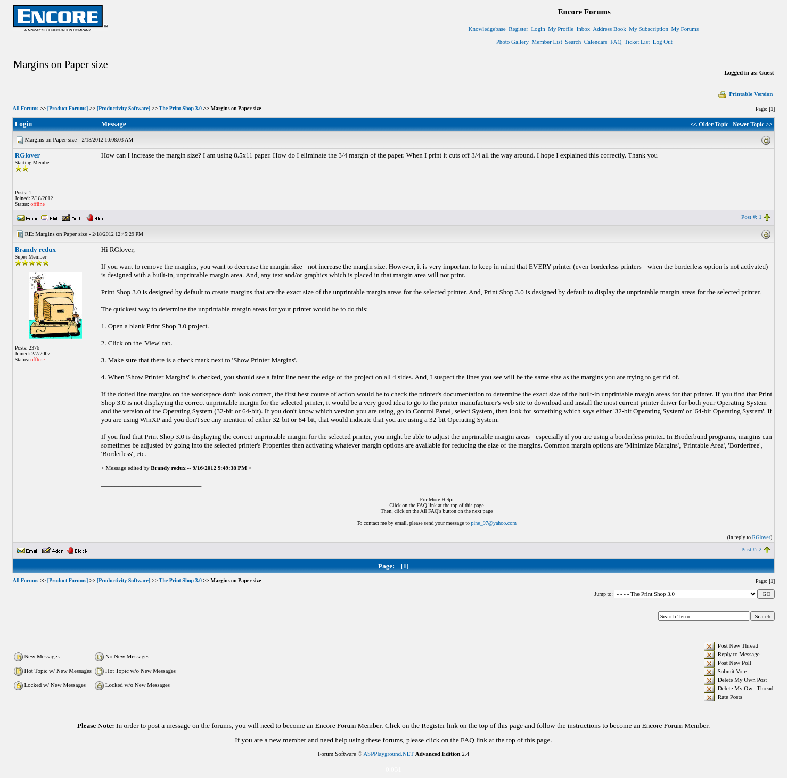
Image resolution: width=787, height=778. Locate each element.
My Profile (560, 29)
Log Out (663, 41)
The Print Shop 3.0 (180, 108)
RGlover (27, 155)
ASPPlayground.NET (388, 753)
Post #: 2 (751, 549)
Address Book (609, 29)
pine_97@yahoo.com (494, 523)
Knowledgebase (486, 29)
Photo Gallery (512, 41)
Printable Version (745, 93)
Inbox (584, 29)
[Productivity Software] (123, 108)
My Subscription (648, 29)
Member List (547, 41)
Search (573, 41)
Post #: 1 (751, 216)
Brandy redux (35, 249)
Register (518, 29)
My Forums (685, 29)
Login (538, 29)
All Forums (26, 108)
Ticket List (637, 41)
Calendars (596, 41)
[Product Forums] (67, 108)
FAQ (615, 41)
